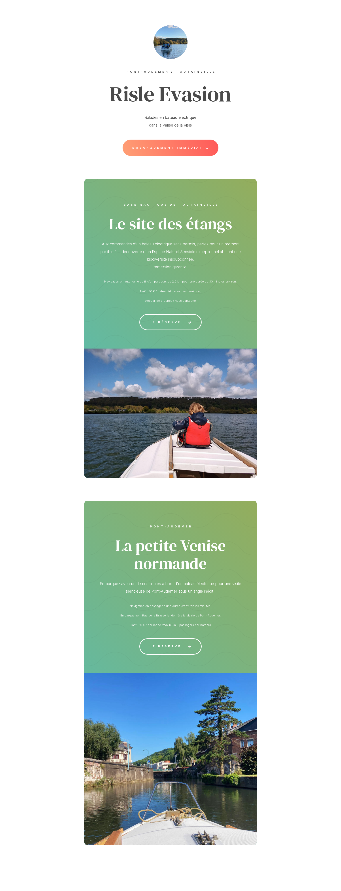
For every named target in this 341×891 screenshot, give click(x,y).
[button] (170, 148)
